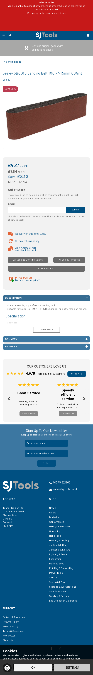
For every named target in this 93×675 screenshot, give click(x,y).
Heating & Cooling (59, 540)
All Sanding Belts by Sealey (28, 259)
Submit (75, 209)
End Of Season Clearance (63, 600)
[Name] (46, 443)
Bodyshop (54, 517)
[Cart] (88, 35)
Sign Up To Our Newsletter (46, 433)
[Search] (10, 35)
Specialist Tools (58, 582)
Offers (52, 512)
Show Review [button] (28, 413)
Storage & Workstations (62, 587)
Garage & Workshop (60, 526)
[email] (46, 453)
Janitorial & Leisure (59, 549)
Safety (53, 577)
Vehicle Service (57, 591)
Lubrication (55, 559)
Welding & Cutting (59, 596)
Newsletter (9, 635)
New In (52, 508)
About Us (8, 640)
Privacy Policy (66, 216)
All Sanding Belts (46, 268)
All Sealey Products (69, 259)
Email (11, 204)
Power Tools (56, 573)
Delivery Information (14, 617)
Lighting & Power (58, 554)
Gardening (54, 531)
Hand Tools (55, 536)
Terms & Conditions (13, 631)
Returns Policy (11, 621)
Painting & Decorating (61, 568)
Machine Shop (56, 563)
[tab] (46, 298)
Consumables (56, 522)
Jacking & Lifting (58, 545)
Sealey (6, 79)
